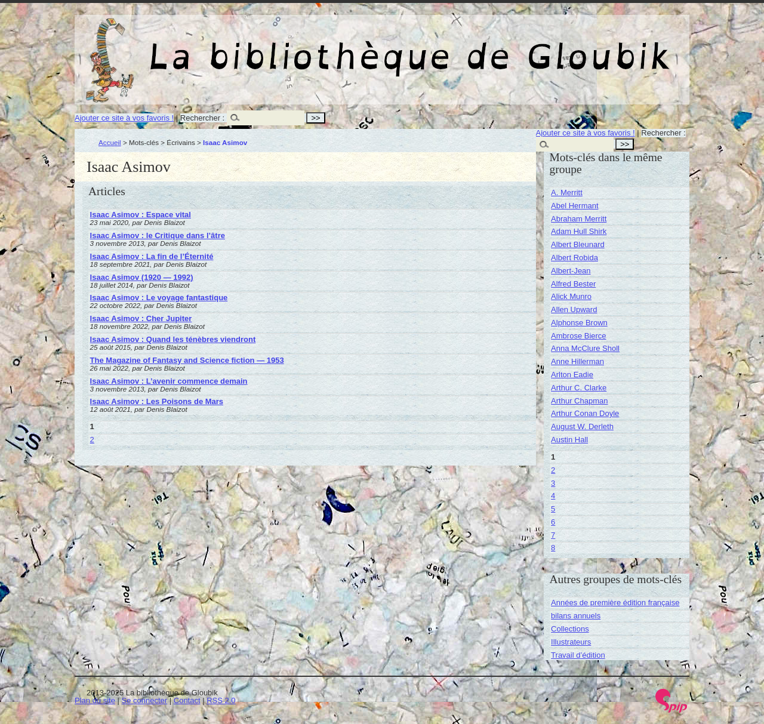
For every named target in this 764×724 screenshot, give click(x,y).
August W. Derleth (582, 426)
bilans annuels (575, 615)
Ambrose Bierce (578, 335)
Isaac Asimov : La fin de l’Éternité (152, 256)
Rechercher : (202, 117)
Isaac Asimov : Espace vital (140, 214)
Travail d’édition (578, 655)
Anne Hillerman (577, 361)
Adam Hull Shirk (578, 231)
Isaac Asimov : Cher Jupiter (141, 318)
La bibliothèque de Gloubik (508, 47)
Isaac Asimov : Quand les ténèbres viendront (173, 339)
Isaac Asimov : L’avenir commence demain (169, 381)
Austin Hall (569, 439)
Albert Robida (574, 257)
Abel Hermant (574, 205)
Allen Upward (574, 309)
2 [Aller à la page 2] (92, 439)
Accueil (109, 142)
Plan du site (95, 700)
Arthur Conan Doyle (585, 413)
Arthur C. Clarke (578, 387)
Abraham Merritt (578, 218)
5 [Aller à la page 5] (553, 508)
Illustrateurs (571, 641)
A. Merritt (567, 192)
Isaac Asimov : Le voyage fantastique (159, 297)
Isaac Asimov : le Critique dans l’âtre (157, 235)
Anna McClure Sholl (585, 348)
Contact (187, 700)
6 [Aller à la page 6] (553, 521)
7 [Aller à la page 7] (553, 535)
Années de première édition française (615, 602)
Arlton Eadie (572, 374)
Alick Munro (571, 296)
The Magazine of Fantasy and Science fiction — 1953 (187, 360)
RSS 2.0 (221, 700)
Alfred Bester (573, 283)
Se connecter (145, 700)
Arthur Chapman (579, 400)
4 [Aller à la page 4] (553, 495)
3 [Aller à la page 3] (553, 483)
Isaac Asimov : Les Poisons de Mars (157, 401)
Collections (570, 628)
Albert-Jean (570, 270)
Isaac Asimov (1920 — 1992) (141, 277)
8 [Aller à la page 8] (553, 547)
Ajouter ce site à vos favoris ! (124, 117)
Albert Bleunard (578, 244)
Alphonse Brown (579, 322)
